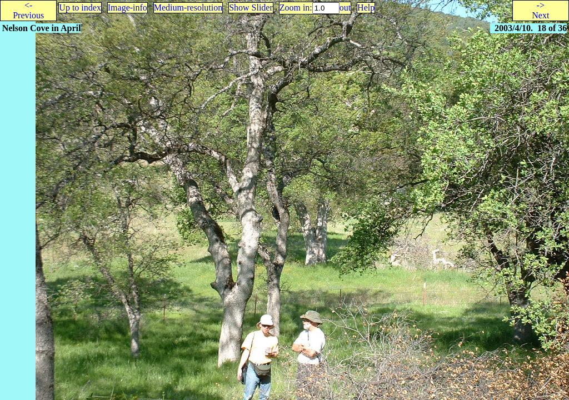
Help (366, 7)
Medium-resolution (188, 7)
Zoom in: (295, 7)
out (345, 7)
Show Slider (251, 7)
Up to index (80, 7)
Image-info (127, 7)
